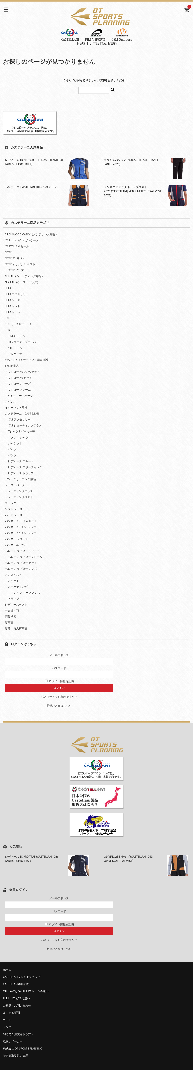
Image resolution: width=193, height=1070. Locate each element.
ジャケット (15, 443)
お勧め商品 (12, 366)
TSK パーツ (15, 354)
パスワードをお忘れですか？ (59, 696)
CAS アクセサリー (19, 419)
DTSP (8, 252)
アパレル (10, 401)
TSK (7, 330)
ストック (10, 503)
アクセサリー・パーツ (19, 395)
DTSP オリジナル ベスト (20, 264)
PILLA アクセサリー (17, 294)
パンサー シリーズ (16, 539)
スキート (13, 580)
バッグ (12, 449)
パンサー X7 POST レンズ (21, 533)
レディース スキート (21, 461)
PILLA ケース (12, 300)
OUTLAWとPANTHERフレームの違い (25, 991)
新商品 (9, 622)
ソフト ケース (13, 509)
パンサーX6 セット (17, 545)
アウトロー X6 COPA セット (22, 372)
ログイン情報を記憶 (59, 681)
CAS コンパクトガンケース (22, 240)
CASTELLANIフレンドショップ (21, 977)
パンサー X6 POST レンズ (21, 527)
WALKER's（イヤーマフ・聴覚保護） (28, 360)
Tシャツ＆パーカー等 (21, 431)
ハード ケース (13, 515)
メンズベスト (13, 574)
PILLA (8, 288)
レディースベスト (16, 604)
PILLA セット (12, 306)
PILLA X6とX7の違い (16, 998)
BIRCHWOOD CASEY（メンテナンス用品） (31, 234)
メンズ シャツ (19, 437)
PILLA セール (12, 312)
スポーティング (18, 586)
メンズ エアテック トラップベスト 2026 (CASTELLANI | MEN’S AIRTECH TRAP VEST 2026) (132, 191)
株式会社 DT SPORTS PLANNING (22, 1048)
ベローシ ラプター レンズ (21, 569)
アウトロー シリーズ (18, 383)
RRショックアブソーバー (23, 342)
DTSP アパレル (14, 258)
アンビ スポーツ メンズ (25, 592)
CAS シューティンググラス (25, 425)
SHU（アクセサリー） (19, 324)
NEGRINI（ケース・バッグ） (22, 282)
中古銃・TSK (13, 610)
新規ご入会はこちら (59, 705)
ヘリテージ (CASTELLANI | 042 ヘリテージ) (31, 187)
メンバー (8, 1027)
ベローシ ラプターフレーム (25, 557)
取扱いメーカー (13, 1041)
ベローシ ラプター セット (21, 563)
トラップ (13, 598)
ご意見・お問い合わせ (17, 1005)
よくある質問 (11, 1012)
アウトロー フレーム (18, 389)
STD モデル (15, 348)
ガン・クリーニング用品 (20, 479)
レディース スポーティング (25, 467)
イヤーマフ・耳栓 (16, 407)
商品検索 (10, 616)
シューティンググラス (19, 491)
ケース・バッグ (15, 485)
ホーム (7, 969)
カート (7, 1020)
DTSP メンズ (16, 270)
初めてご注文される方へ (18, 1034)
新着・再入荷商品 (16, 628)
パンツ (12, 455)
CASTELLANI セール (17, 246)
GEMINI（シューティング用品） (24, 276)
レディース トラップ (21, 473)
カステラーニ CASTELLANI (22, 413)
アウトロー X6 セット (18, 377)
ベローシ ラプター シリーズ (22, 551)
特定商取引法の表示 (15, 1055)
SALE (8, 318)
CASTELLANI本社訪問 (16, 984)
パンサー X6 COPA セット (21, 521)
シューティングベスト (19, 497)
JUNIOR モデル (16, 336)
